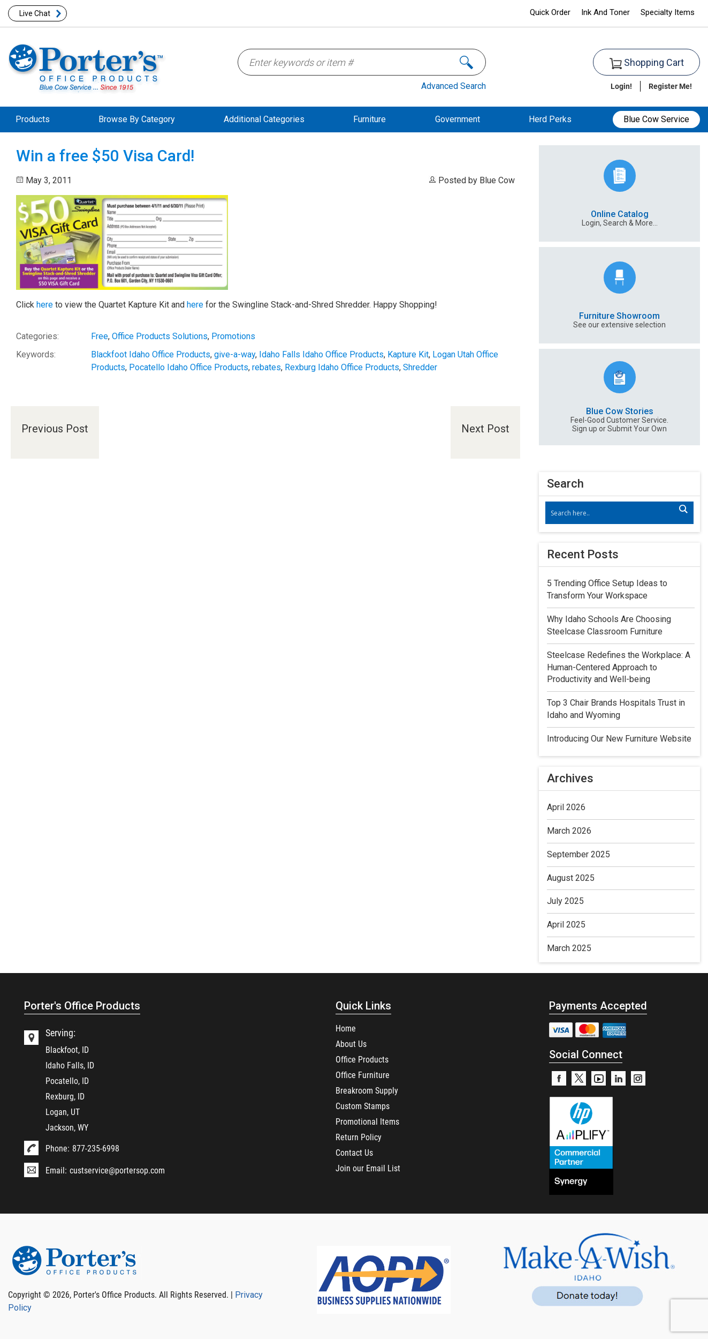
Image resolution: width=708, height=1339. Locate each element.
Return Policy (359, 1136)
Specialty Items (668, 12)
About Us (351, 1043)
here (44, 305)
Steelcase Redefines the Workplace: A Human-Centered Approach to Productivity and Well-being (618, 667)
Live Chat (34, 13)
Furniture (369, 119)
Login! (621, 86)
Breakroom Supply (367, 1090)
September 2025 (578, 854)
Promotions (233, 336)
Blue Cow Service (656, 119)
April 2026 (566, 807)
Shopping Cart (647, 63)
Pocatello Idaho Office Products (188, 367)
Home (346, 1028)
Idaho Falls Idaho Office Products (321, 354)
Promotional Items (367, 1121)
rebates (266, 367)
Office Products (362, 1059)
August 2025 (571, 878)
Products (33, 119)
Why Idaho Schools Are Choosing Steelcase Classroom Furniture (609, 625)
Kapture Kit (408, 354)
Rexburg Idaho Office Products (342, 367)
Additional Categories (264, 119)
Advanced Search (453, 86)
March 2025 (569, 948)
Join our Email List (368, 1167)
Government (457, 119)
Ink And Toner (605, 12)
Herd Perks (550, 119)
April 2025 (566, 924)
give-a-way (234, 354)
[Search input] (614, 513)
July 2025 (565, 901)
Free (99, 336)
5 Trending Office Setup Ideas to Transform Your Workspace (607, 589)
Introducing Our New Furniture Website (619, 739)
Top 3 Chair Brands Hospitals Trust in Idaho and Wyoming (616, 709)
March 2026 (569, 831)
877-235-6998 (95, 1148)
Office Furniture (363, 1074)
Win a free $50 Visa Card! (105, 156)
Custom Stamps (363, 1105)
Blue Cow (497, 180)
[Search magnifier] (682, 509)
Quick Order (550, 12)
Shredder (420, 367)
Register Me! (670, 86)
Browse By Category (136, 119)
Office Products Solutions (160, 336)
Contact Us (354, 1152)
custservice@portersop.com (117, 1170)
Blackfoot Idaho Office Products (150, 354)
